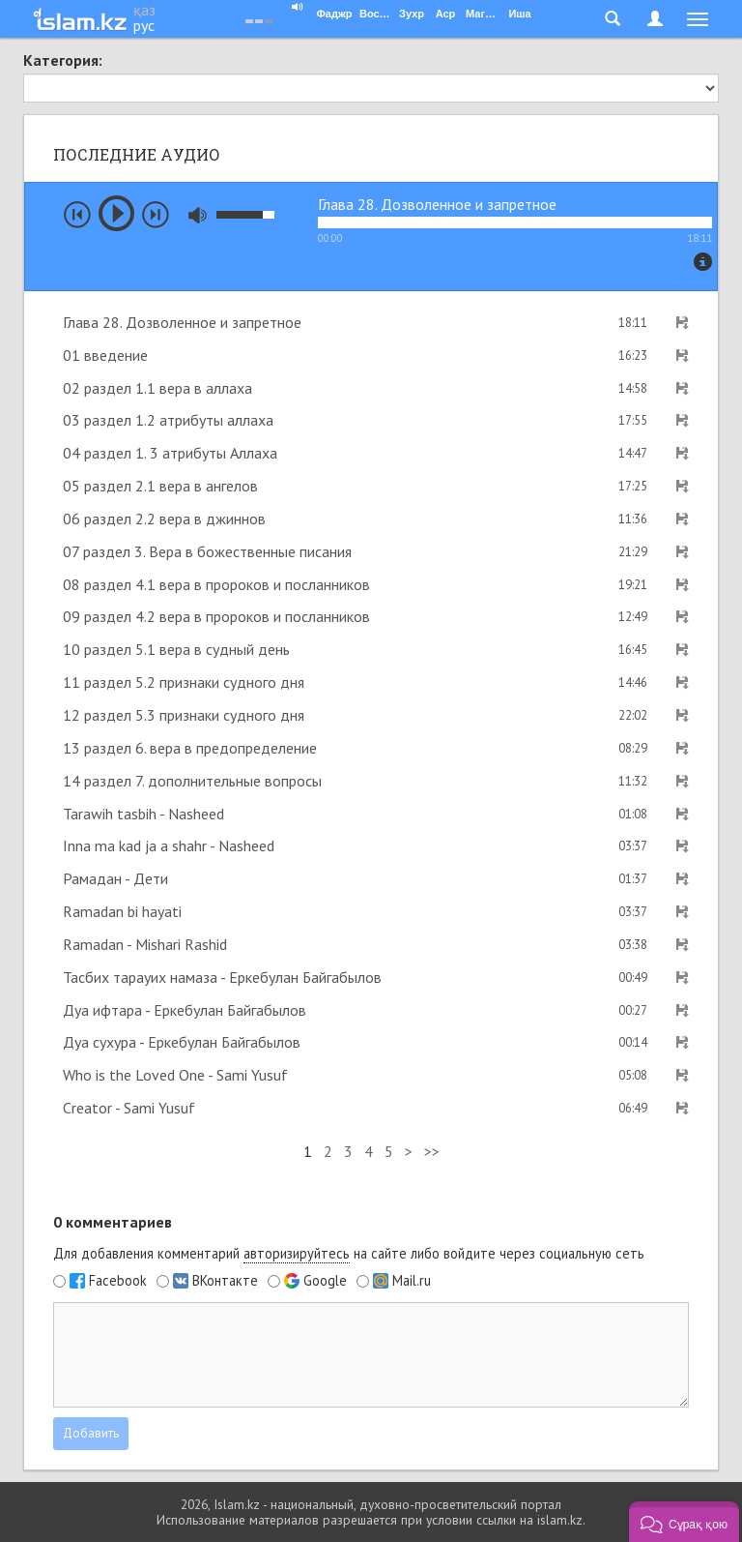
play (116, 213)
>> (432, 1151)
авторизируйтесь (296, 1253)
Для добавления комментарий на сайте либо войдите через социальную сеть (348, 1253)
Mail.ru (411, 1281)
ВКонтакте (225, 1281)
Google (325, 1281)
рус (144, 25)
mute (197, 215)
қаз (144, 9)
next (155, 214)
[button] (684, 1521)
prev (77, 214)
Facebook (118, 1281)
